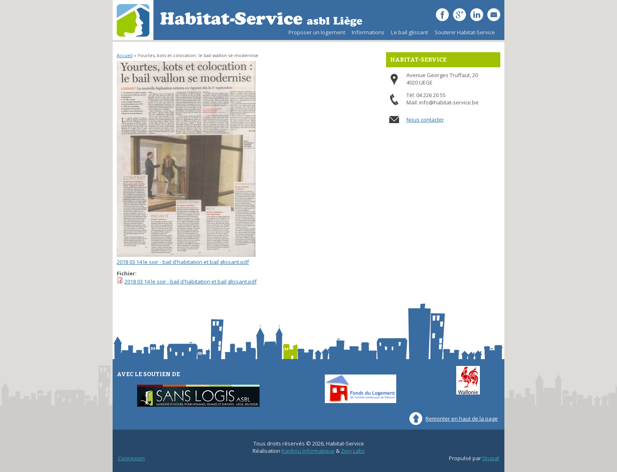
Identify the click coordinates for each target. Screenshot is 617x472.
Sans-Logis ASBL (198, 396)
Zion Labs (353, 450)
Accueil (125, 55)
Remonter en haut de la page (462, 418)
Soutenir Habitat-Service (465, 32)
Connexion (131, 458)
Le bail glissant (408, 34)
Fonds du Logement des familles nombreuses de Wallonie (360, 388)
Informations (368, 32)
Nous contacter (425, 119)
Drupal (490, 458)
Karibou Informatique (308, 450)
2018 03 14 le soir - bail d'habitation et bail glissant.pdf (183, 262)
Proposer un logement (317, 32)
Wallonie (468, 380)
